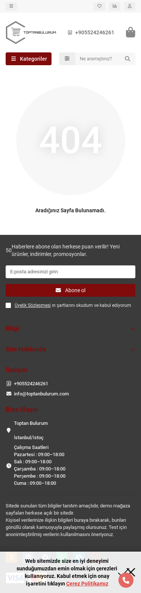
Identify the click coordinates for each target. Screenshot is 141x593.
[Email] (70, 271)
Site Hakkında (70, 349)
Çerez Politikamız (87, 584)
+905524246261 (89, 32)
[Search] (105, 58)
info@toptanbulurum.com (41, 394)
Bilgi (70, 328)
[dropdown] (11, 6)
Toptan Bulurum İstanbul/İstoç (31, 430)
